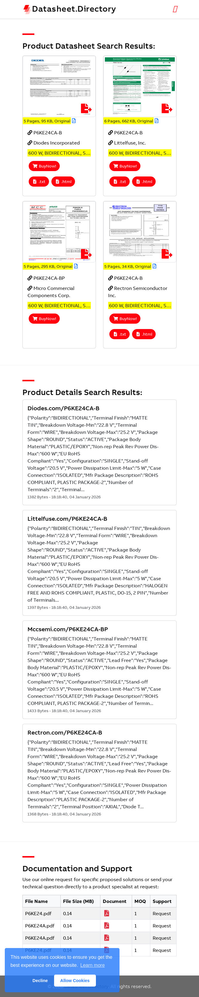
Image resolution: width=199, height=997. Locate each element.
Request (162, 913)
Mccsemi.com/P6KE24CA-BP (67, 629)
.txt (38, 181)
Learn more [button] (92, 965)
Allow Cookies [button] (75, 980)
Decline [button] (40, 980)
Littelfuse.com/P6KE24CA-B (67, 518)
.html (63, 181)
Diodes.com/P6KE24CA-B (63, 408)
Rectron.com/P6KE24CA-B (64, 732)
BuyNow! (44, 166)
